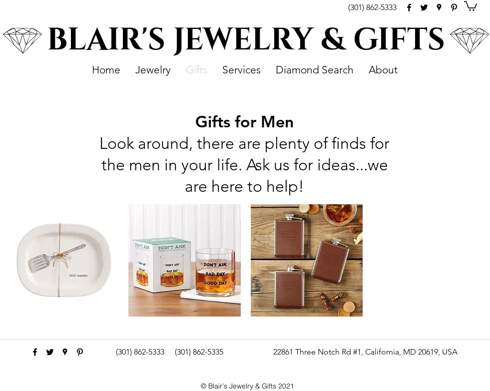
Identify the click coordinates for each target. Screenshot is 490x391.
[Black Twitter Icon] (424, 7)
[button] (470, 5)
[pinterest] (454, 7)
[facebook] (409, 7)
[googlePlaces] (439, 7)
